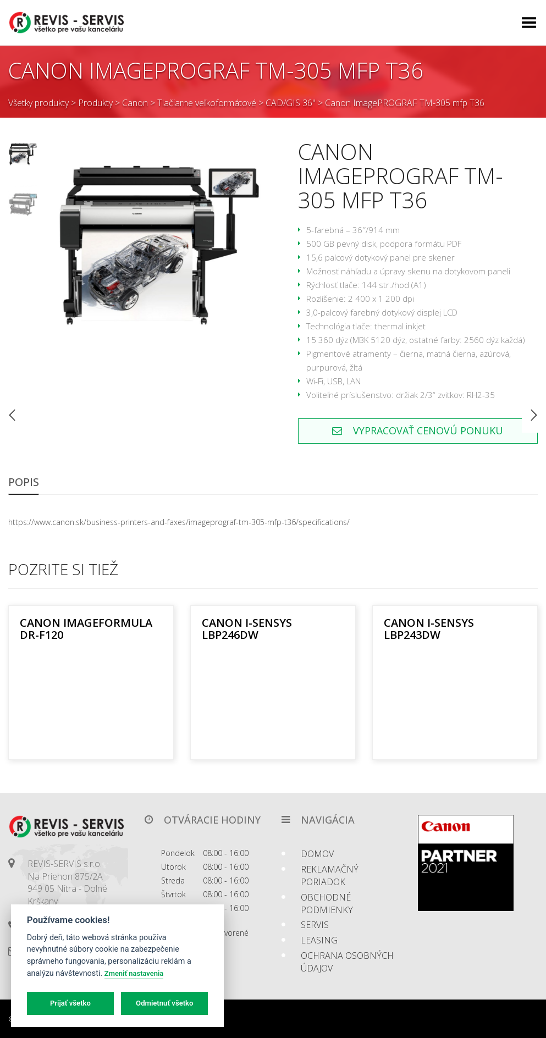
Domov (317, 854)
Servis (315, 925)
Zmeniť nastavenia (133, 973)
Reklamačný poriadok (330, 875)
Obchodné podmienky (327, 903)
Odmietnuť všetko (164, 1003)
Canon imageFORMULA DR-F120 (86, 628)
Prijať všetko (70, 1003)
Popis (23, 481)
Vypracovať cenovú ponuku (417, 430)
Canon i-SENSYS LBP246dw (247, 628)
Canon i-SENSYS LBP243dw (429, 628)
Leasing (319, 940)
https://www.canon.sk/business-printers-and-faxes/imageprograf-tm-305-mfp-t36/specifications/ (179, 522)
